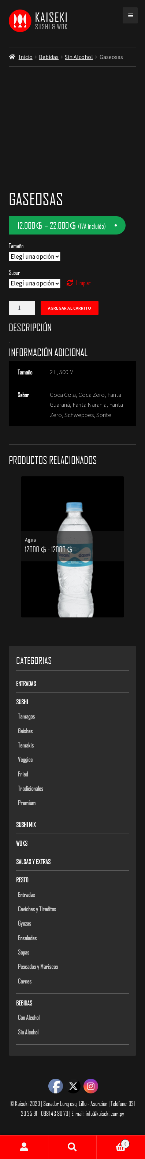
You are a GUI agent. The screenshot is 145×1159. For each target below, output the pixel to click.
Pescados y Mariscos (38, 966)
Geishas (25, 731)
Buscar (72, 1147)
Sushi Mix (26, 824)
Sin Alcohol (79, 56)
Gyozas (24, 923)
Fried (23, 774)
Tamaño (16, 245)
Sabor (14, 272)
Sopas (23, 952)
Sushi (22, 702)
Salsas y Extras (33, 861)
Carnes (24, 981)
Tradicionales (30, 788)
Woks (21, 843)
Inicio (26, 56)
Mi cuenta (24, 1147)
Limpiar (83, 282)
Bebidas (49, 56)
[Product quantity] (22, 308)
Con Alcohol (29, 1017)
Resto (22, 880)
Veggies (25, 759)
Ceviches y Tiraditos (37, 909)
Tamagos (26, 716)
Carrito (113, 1142)
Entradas (26, 683)
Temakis (26, 745)
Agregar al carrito (69, 308)
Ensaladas (27, 938)
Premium (27, 802)
